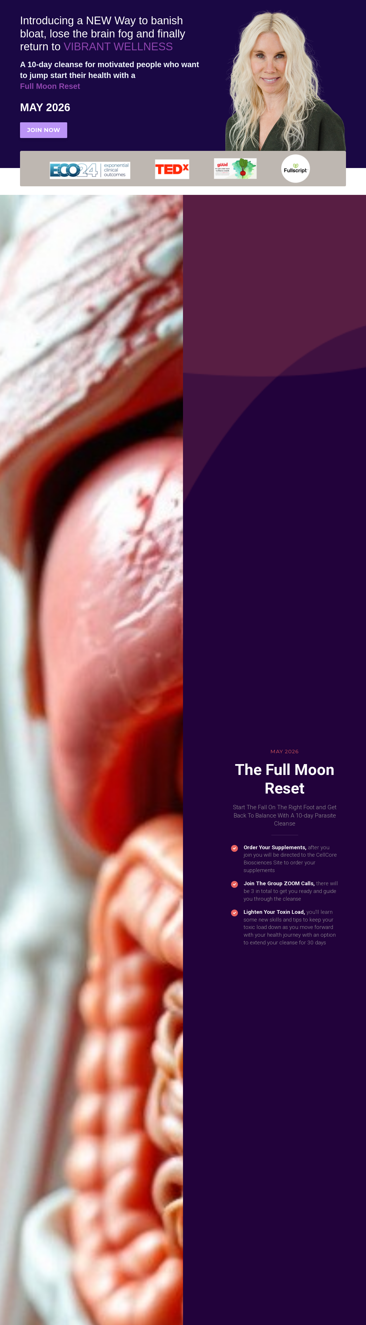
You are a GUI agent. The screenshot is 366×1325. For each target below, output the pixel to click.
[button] (167, 1077)
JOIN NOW (43, 130)
